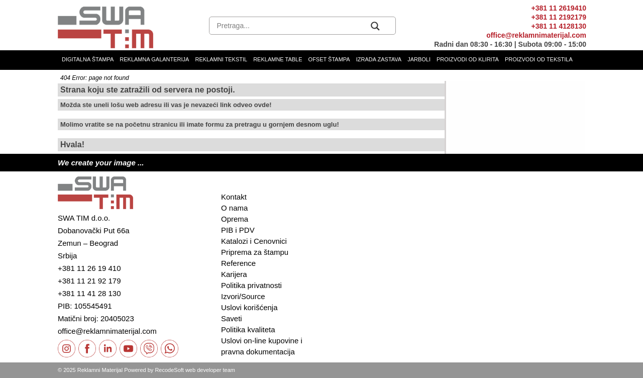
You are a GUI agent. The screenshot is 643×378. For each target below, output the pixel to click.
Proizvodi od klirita (468, 59)
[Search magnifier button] (375, 26)
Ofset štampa (329, 59)
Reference (238, 263)
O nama (234, 208)
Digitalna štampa (88, 59)
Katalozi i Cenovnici (254, 241)
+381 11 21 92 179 (89, 280)
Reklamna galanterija (154, 59)
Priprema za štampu (254, 252)
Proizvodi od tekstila (539, 59)
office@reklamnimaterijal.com (536, 35)
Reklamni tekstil (221, 59)
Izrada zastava (378, 59)
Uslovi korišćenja (249, 307)
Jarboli (419, 59)
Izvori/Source (243, 296)
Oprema (234, 219)
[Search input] (291, 26)
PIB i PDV (238, 230)
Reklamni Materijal (100, 370)
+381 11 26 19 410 (89, 268)
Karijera (234, 274)
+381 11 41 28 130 (89, 293)
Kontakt (234, 197)
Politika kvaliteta (248, 329)
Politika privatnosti (251, 285)
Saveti (231, 318)
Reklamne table (277, 59)
